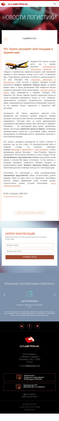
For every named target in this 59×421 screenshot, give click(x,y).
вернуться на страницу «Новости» (29, 213)
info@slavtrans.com (32, 366)
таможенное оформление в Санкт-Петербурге (30, 149)
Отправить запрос (30, 257)
